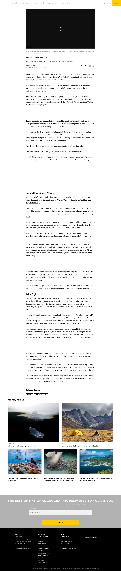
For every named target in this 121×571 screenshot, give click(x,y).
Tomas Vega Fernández (48, 85)
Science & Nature (52, 3)
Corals (28, 74)
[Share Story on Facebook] (81, 66)
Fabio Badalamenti (55, 132)
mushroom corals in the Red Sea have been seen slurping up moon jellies (63, 211)
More (68, 3)
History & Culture (25, 3)
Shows (62, 3)
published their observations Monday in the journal (66, 160)
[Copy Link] (94, 66)
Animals (14, 3)
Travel (35, 3)
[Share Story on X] (85, 66)
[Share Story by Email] (89, 66)
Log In (109, 3)
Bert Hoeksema (71, 274)
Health (42, 3)
